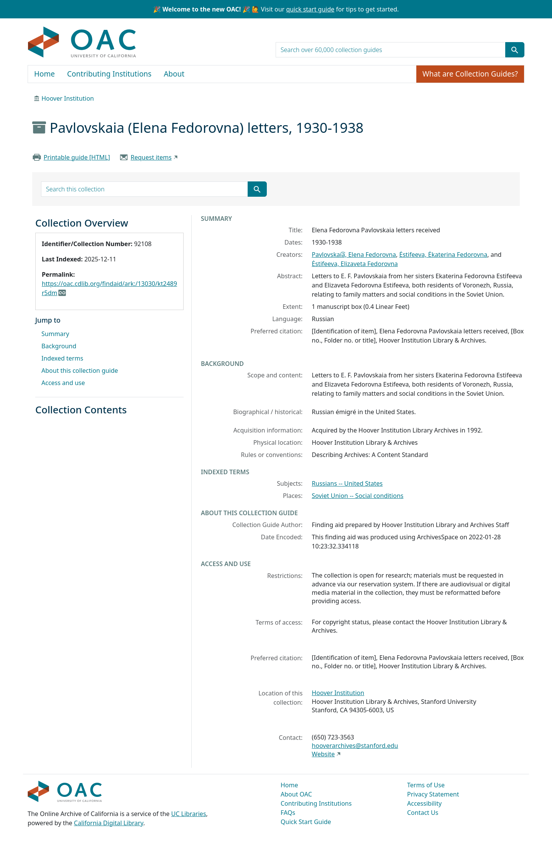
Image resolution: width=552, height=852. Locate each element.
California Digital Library (108, 823)
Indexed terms (62, 358)
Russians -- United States (347, 483)
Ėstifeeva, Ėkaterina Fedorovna (443, 254)
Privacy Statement (433, 794)
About (174, 74)
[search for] (391, 49)
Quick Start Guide (306, 822)
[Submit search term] (514, 49)
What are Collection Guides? (470, 74)
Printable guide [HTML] (77, 157)
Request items (151, 157)
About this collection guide (79, 370)
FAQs (288, 812)
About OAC (296, 794)
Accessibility (424, 803)
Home (44, 74)
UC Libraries (188, 814)
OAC (82, 42)
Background (58, 346)
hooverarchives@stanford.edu (355, 745)
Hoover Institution (67, 98)
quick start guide (310, 9)
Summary (55, 334)
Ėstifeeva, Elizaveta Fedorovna (355, 264)
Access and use (63, 383)
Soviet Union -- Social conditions (357, 495)
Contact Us (422, 812)
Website (323, 754)
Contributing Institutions (109, 74)
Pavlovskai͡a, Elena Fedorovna (354, 254)
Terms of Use (426, 785)
